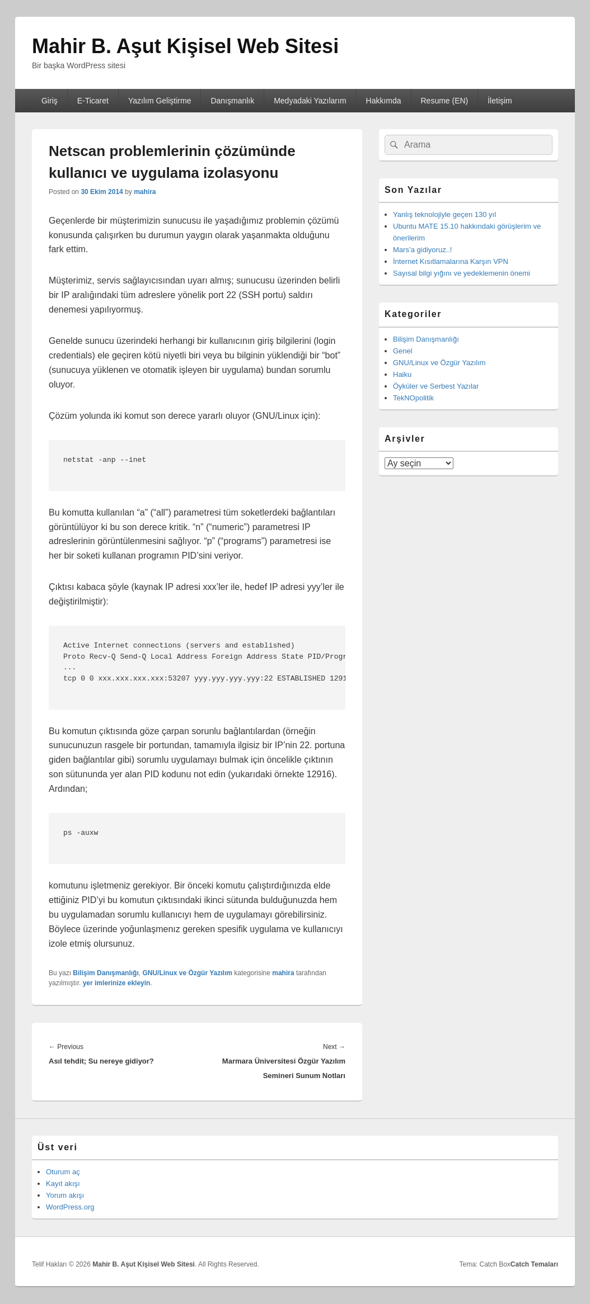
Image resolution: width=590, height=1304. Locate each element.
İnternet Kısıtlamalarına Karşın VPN (450, 261)
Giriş (49, 100)
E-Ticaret (93, 100)
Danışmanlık (232, 100)
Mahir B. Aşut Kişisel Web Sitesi (185, 46)
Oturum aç (63, 1172)
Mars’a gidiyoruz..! (422, 249)
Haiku (402, 374)
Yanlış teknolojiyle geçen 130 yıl (444, 214)
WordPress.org (70, 1207)
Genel (403, 351)
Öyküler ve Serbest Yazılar (436, 386)
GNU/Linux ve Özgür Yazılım (187, 973)
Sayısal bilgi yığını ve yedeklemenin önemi (461, 273)
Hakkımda (383, 100)
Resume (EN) (444, 100)
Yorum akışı (65, 1195)
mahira (145, 192)
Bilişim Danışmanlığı (105, 973)
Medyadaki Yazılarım (310, 100)
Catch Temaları (534, 1264)
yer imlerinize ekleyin (117, 983)
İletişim (500, 100)
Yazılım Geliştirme (159, 100)
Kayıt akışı (63, 1183)
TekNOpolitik (413, 398)
